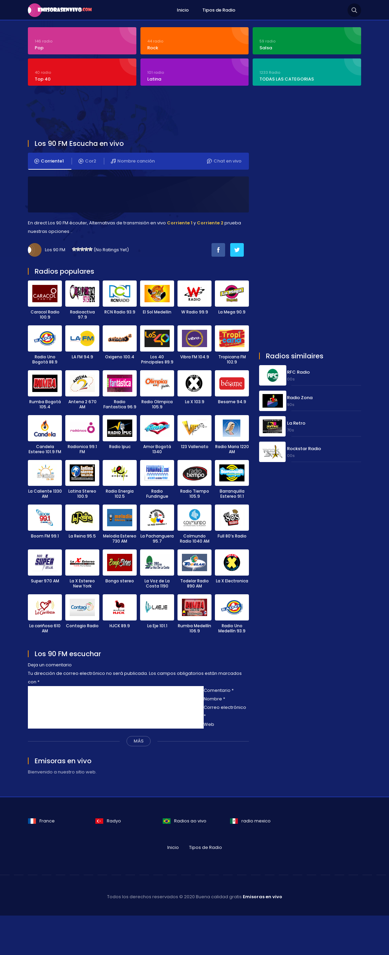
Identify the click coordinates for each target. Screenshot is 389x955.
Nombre (214, 699)
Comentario (219, 690)
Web (209, 724)
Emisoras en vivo (262, 896)
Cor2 (87, 161)
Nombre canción (133, 161)
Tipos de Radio (218, 10)
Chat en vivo (224, 161)
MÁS (138, 741)
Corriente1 (49, 161)
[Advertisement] (193, 113)
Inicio (183, 10)
